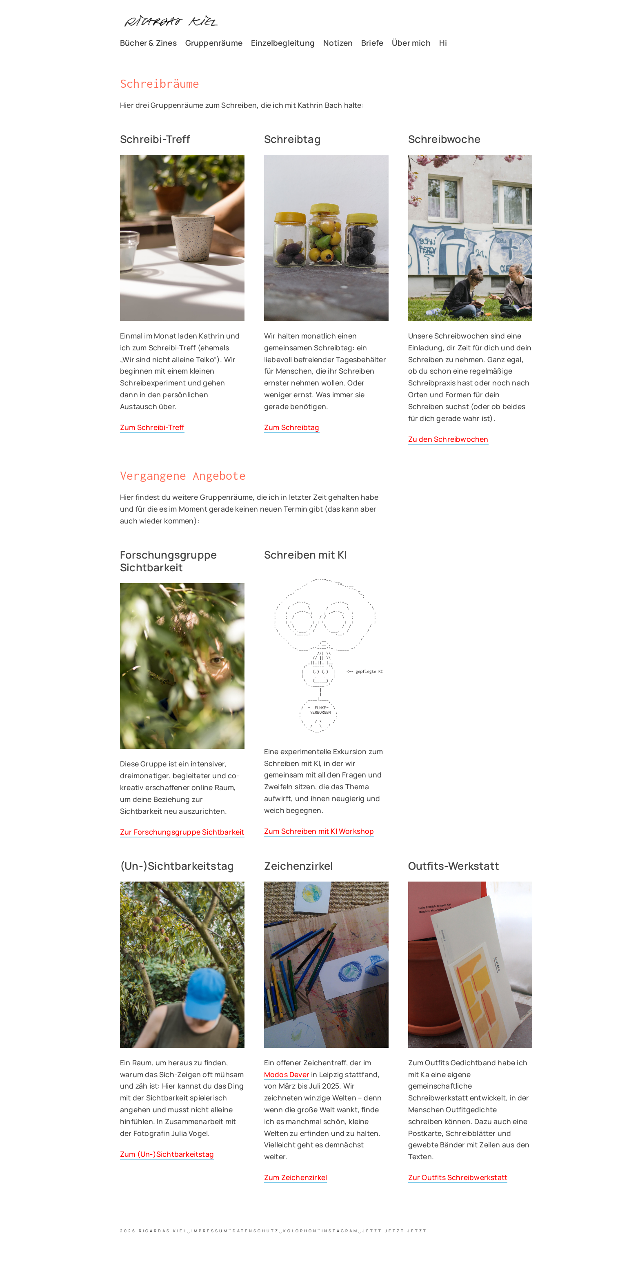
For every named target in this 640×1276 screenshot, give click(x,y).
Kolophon (300, 1231)
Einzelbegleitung (283, 43)
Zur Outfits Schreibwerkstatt (458, 1177)
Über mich (411, 43)
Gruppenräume (213, 43)
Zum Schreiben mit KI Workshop (319, 831)
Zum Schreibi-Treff (152, 427)
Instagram (340, 1231)
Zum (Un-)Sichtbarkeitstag (167, 1154)
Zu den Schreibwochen (448, 439)
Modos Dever (286, 1074)
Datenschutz (256, 1231)
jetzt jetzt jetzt (394, 1231)
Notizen (338, 43)
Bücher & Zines (148, 43)
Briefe (372, 43)
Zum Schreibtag (292, 427)
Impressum (210, 1231)
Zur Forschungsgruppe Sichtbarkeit (182, 832)
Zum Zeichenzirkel (295, 1177)
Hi (443, 43)
